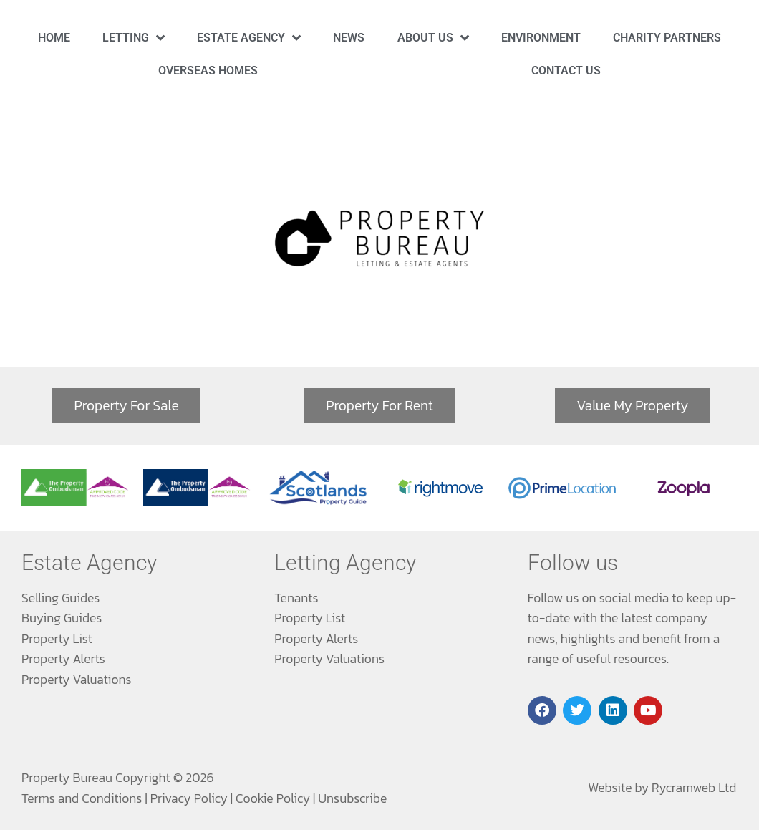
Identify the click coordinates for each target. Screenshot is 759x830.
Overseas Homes (208, 70)
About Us (433, 38)
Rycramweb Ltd (694, 787)
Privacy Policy (189, 798)
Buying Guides (61, 618)
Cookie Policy (273, 798)
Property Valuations (76, 679)
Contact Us (566, 70)
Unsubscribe (352, 798)
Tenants (296, 598)
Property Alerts (63, 659)
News (348, 37)
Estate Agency (249, 38)
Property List (56, 638)
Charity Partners (667, 37)
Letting (133, 38)
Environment (541, 37)
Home (54, 37)
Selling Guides (60, 598)
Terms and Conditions (81, 798)
